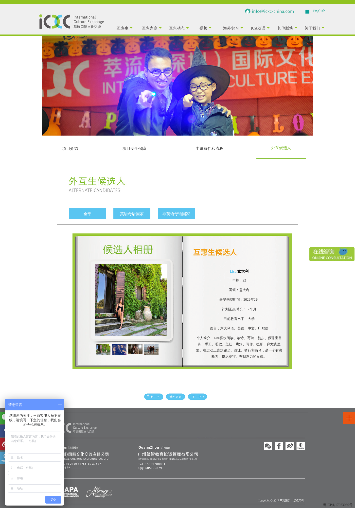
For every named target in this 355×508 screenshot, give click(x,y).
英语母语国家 (132, 214)
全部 (87, 214)
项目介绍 (70, 148)
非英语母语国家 (176, 214)
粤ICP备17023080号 (338, 505)
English (319, 11)
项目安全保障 (134, 148)
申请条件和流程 (209, 148)
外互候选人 (281, 148)
